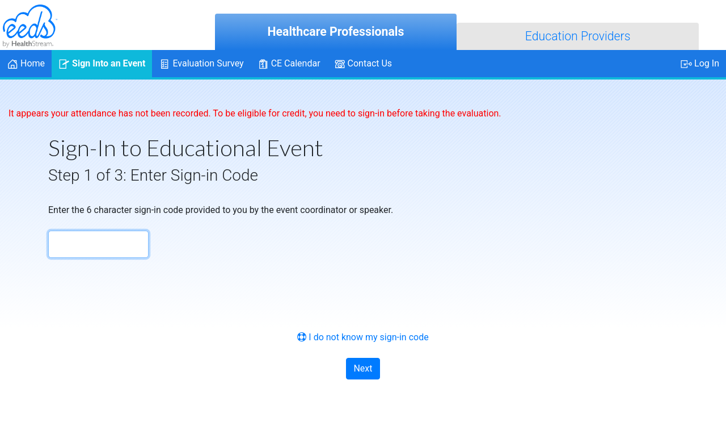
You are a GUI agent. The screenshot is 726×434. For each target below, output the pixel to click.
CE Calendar (289, 64)
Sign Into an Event (101, 64)
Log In (700, 64)
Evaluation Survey (201, 64)
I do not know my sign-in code (362, 337)
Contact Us (363, 64)
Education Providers (578, 36)
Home (26, 64)
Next (362, 368)
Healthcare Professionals (336, 31)
